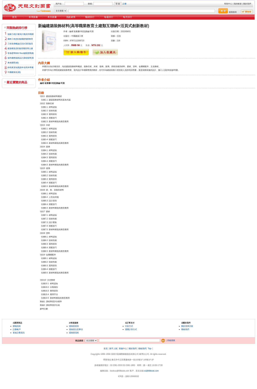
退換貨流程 (74, 333)
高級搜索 (171, 340)
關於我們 (247, 4)
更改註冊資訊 (19, 333)
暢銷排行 (89, 17)
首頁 (14, 17)
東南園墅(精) (13, 63)
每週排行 (108, 17)
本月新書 (52, 17)
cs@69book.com (151, 371)
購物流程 (17, 326)
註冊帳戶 (17, 329)
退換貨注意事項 (76, 329)
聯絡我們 (185, 329)
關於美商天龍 (187, 326)
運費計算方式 (131, 329)
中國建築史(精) (14, 72)
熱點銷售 (71, 17)
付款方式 (129, 326)
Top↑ (150, 348)
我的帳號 (238, 4)
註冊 (125, 4)
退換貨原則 (74, 326)
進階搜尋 (233, 12)
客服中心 (123, 348)
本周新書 (33, 17)
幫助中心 (228, 4)
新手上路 (113, 348)
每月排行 (127, 17)
